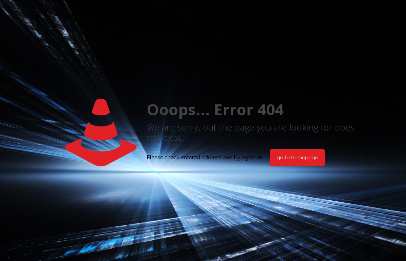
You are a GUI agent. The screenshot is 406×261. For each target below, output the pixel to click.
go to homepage (297, 158)
